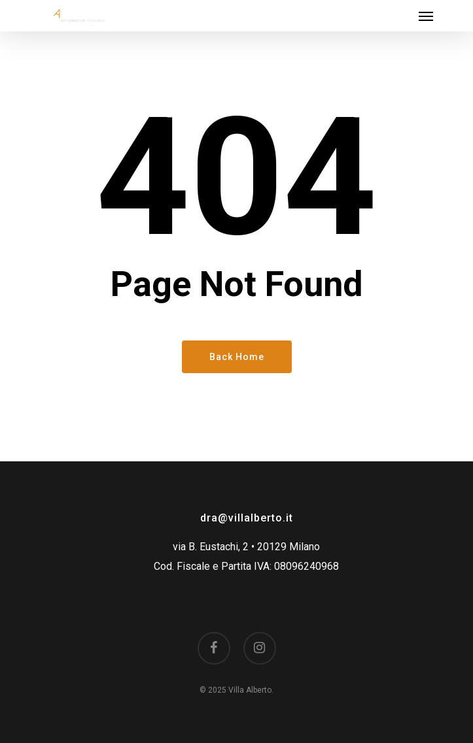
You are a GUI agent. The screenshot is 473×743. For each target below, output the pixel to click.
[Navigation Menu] (426, 15)
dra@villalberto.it (246, 518)
